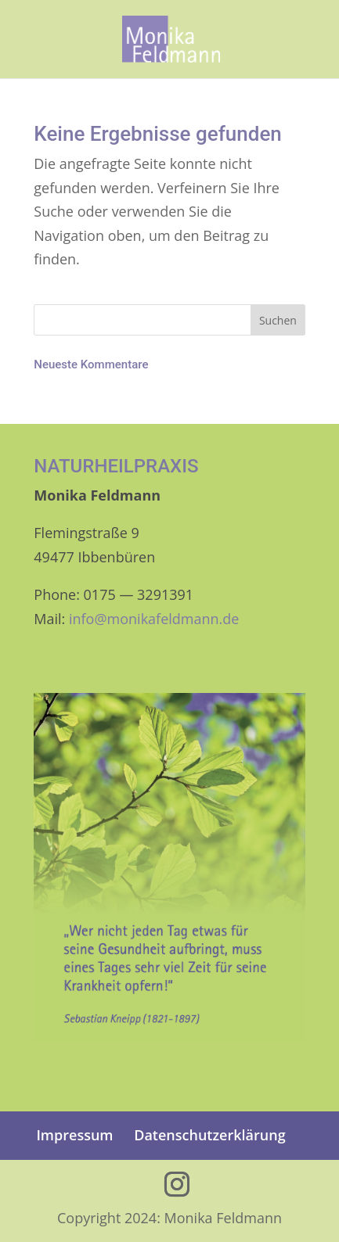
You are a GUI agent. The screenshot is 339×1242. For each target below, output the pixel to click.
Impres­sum (74, 1134)
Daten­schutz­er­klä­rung (209, 1134)
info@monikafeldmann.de (154, 618)
